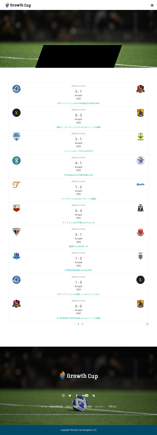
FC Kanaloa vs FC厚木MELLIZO (78, 175)
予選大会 (112, 406)
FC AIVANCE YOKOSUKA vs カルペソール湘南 (78, 318)
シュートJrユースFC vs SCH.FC (78, 151)
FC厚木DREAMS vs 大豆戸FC (78, 270)
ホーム (44, 406)
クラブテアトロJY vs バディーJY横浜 (78, 199)
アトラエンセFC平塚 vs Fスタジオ (78, 222)
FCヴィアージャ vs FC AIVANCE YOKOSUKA (78, 103)
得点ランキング (73, 406)
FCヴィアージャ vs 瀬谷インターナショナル (78, 294)
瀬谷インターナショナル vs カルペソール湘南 (79, 127)
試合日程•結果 (56, 406)
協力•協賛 (87, 406)
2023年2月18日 (78, 86)
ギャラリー (100, 406)
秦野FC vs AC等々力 (78, 246)
